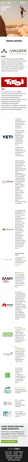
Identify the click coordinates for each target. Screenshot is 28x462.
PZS (18, 411)
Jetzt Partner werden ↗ (9, 441)
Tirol (2, 91)
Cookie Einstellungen (14, 460)
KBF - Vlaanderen (21, 388)
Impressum (9, 458)
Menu (24, 2)
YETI (16, 118)
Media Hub (9, 454)
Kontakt (15, 454)
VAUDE (3, 59)
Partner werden (18, 452)
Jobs (21, 454)
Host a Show (8, 452)
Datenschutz (18, 458)
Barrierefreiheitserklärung (14, 456)
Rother (16, 292)
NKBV (18, 368)
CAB (18, 400)
